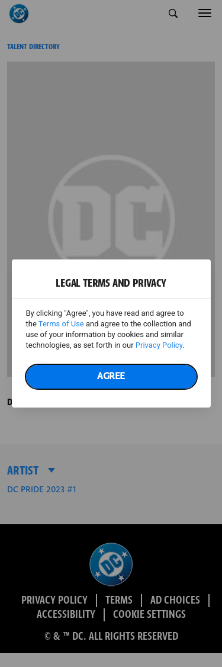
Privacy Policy (159, 345)
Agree (111, 376)
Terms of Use (61, 323)
